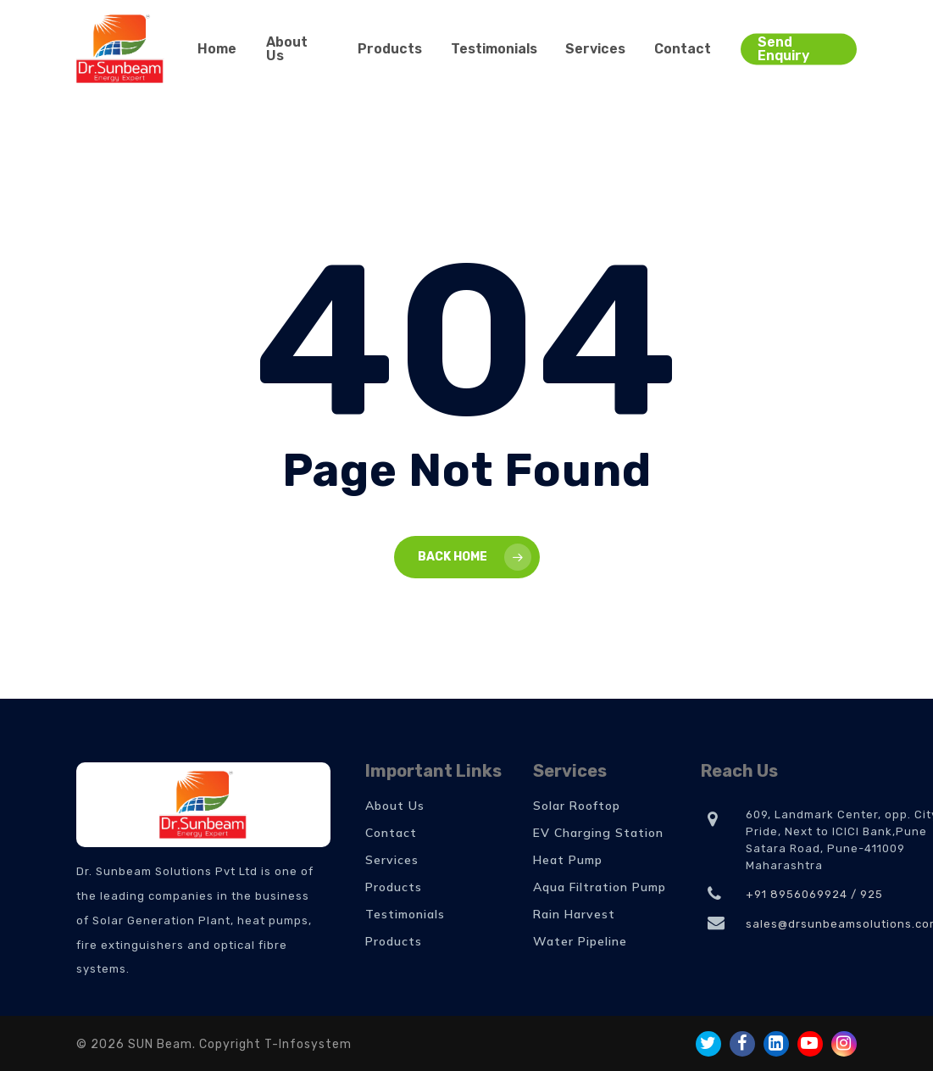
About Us (395, 805)
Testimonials (405, 914)
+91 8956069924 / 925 (814, 894)
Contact (391, 833)
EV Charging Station (598, 833)
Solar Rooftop (576, 805)
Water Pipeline (580, 941)
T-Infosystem (308, 1044)
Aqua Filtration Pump (599, 887)
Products (393, 887)
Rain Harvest (574, 914)
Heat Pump (568, 860)
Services (392, 860)
